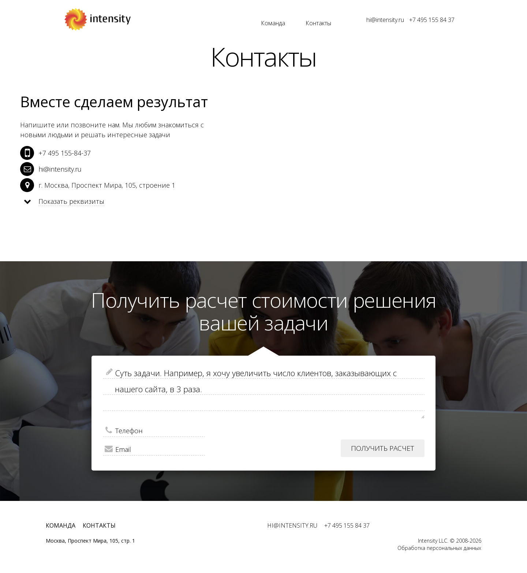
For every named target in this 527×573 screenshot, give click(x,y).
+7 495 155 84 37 (432, 20)
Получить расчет (382, 448)
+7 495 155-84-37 (64, 153)
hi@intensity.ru (385, 20)
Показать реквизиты (71, 201)
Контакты (318, 23)
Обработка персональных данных (439, 547)
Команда (273, 23)
